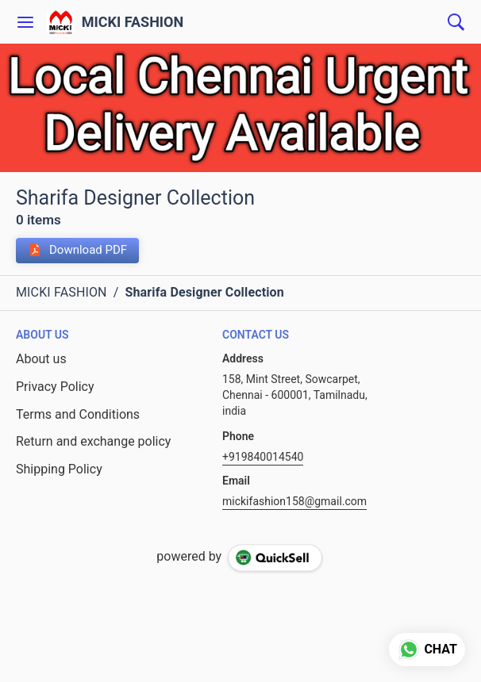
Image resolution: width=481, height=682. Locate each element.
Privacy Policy (55, 386)
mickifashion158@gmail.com (294, 501)
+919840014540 (262, 456)
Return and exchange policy (93, 441)
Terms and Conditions (78, 414)
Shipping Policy (59, 469)
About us (41, 358)
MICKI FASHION (133, 22)
